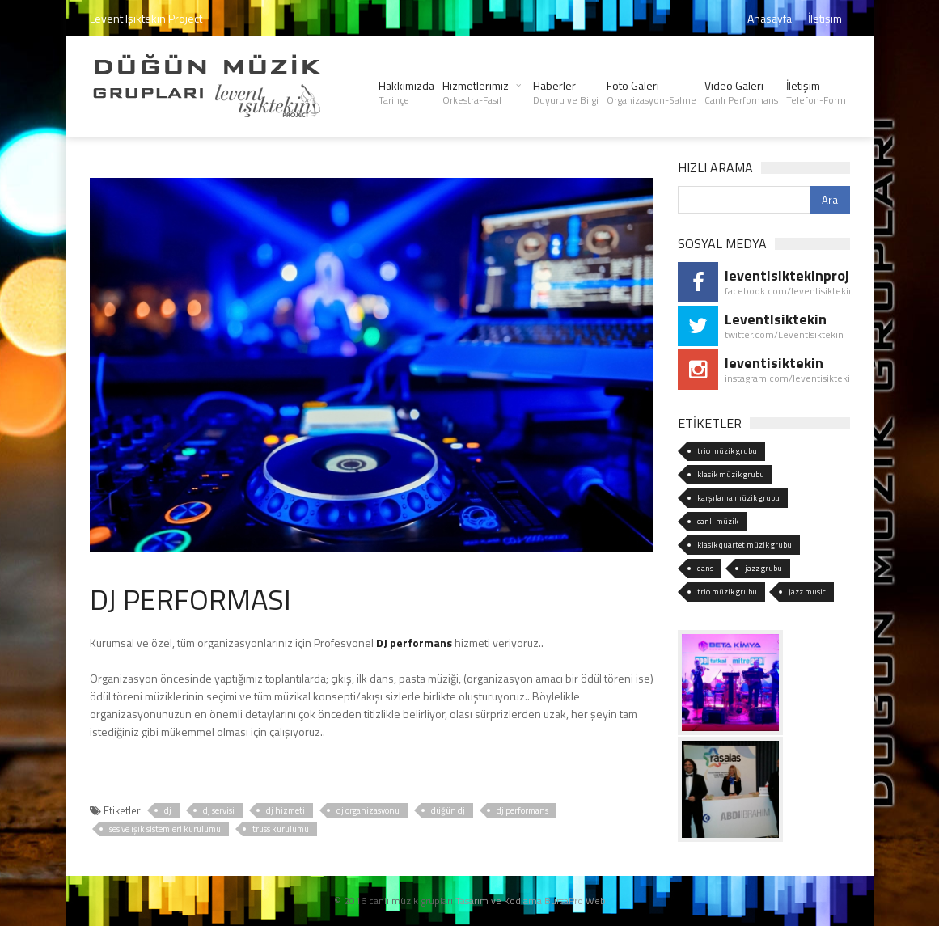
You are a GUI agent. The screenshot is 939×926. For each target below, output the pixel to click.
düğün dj (448, 810)
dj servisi (219, 810)
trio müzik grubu (727, 451)
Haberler (566, 92)
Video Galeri (741, 92)
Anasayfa (769, 18)
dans (705, 568)
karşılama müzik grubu (738, 498)
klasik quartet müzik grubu (744, 545)
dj (167, 810)
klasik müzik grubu (730, 474)
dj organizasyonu (368, 810)
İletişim (825, 18)
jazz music (807, 592)
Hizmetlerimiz (475, 92)
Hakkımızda (406, 92)
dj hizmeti (285, 810)
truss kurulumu (280, 828)
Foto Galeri (651, 92)
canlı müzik (717, 521)
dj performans (522, 810)
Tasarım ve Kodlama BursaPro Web (530, 900)
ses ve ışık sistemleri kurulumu (165, 828)
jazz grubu (763, 568)
